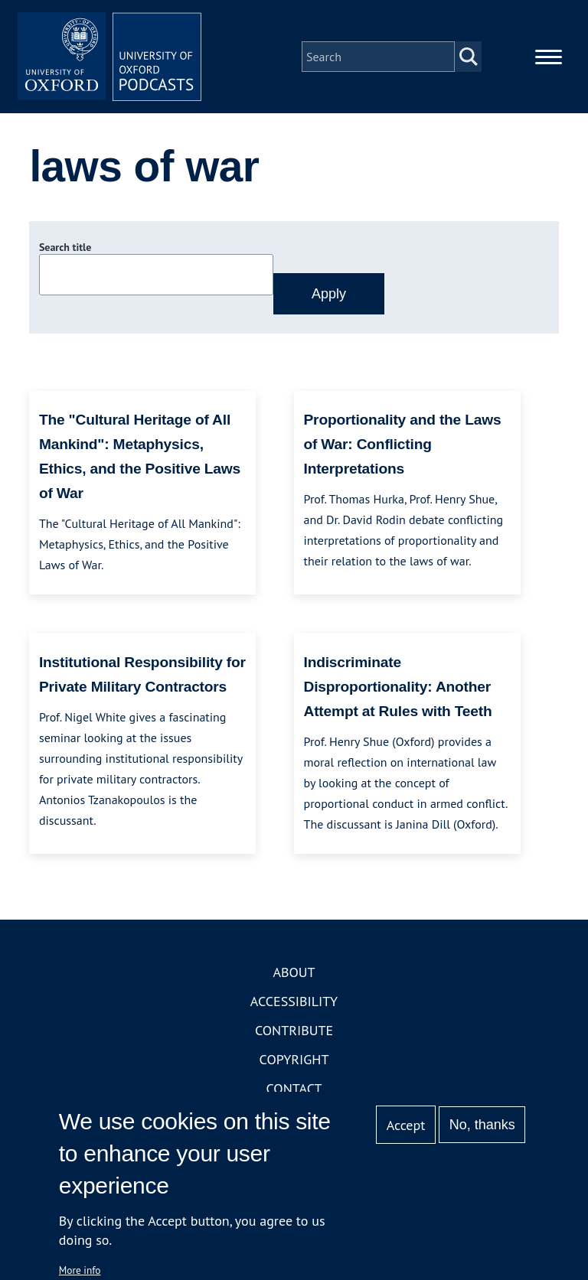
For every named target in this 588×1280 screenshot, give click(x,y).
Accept (406, 1125)
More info (80, 1270)
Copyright (294, 1059)
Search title (65, 247)
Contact (294, 1088)
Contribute (294, 1030)
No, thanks (482, 1124)
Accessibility (294, 1001)
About (294, 972)
